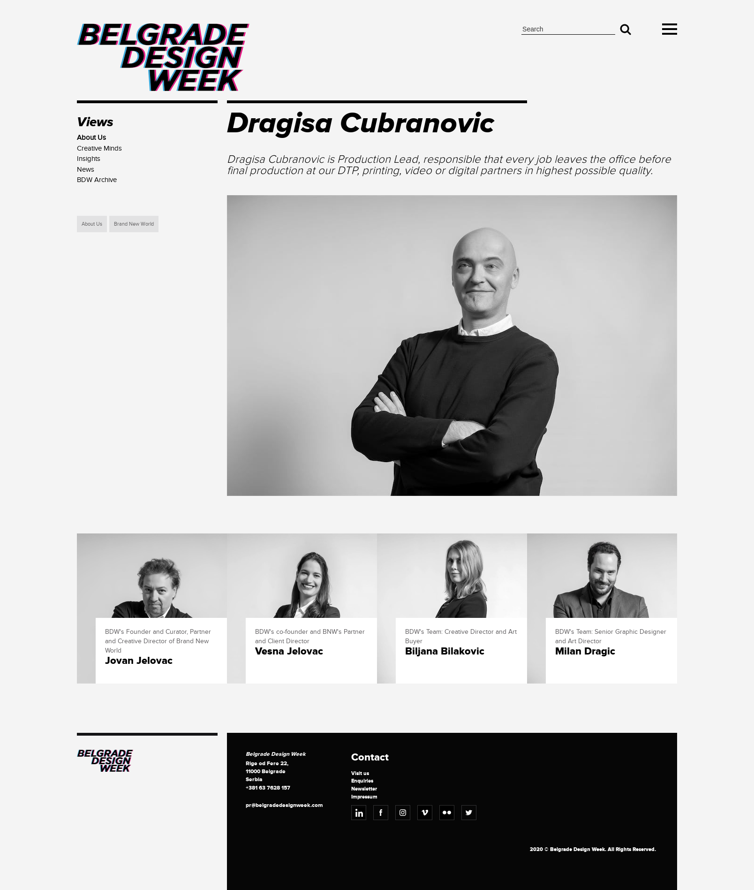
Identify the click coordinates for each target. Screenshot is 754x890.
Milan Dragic (585, 651)
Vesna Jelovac (289, 651)
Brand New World (134, 224)
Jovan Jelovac (139, 661)
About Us (92, 224)
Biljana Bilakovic (444, 651)
